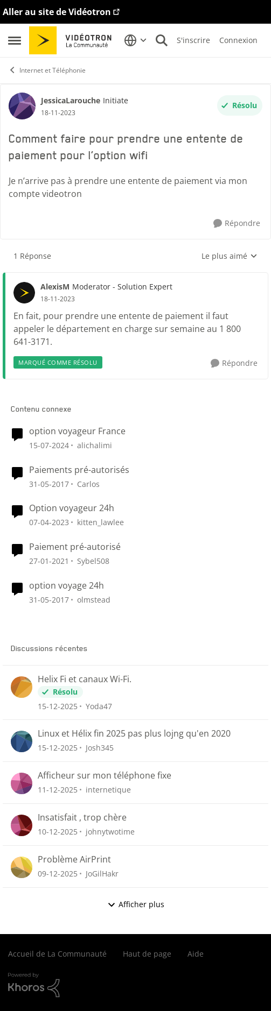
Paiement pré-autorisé (75, 547)
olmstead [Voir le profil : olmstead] (93, 600)
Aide (195, 954)
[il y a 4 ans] (49, 522)
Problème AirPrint (74, 859)
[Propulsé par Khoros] (135, 985)
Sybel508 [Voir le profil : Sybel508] (93, 561)
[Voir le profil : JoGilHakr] (21, 867)
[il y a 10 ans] (49, 483)
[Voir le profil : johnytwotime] (21, 825)
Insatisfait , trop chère (82, 817)
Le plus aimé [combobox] (229, 256)
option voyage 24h (66, 585)
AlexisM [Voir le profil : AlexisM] (55, 286)
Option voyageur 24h (71, 508)
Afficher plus (135, 904)
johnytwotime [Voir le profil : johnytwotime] (110, 831)
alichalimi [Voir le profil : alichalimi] (94, 445)
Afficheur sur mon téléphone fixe (104, 775)
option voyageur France (77, 431)
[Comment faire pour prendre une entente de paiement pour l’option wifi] (57, 299)
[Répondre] (236, 223)
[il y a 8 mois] (58, 705)
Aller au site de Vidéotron (57, 12)
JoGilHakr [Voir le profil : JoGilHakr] (102, 873)
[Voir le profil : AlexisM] (24, 292)
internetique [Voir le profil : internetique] (108, 789)
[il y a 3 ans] (49, 445)
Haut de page (147, 954)
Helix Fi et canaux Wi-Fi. (84, 679)
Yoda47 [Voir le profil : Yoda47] (99, 706)
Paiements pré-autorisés (79, 470)
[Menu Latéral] (14, 40)
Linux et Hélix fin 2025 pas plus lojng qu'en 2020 (134, 733)
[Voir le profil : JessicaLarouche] (22, 106)
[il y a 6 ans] (49, 561)
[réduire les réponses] (135, 277)
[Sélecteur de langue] (135, 40)
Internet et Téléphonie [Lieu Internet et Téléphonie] (47, 70)
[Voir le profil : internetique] (21, 783)
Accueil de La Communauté (57, 954)
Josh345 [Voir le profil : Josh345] (100, 748)
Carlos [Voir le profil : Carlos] (88, 483)
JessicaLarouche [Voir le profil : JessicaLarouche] (70, 100)
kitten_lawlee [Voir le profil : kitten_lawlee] (100, 522)
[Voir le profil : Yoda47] (21, 687)
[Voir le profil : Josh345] (21, 741)
